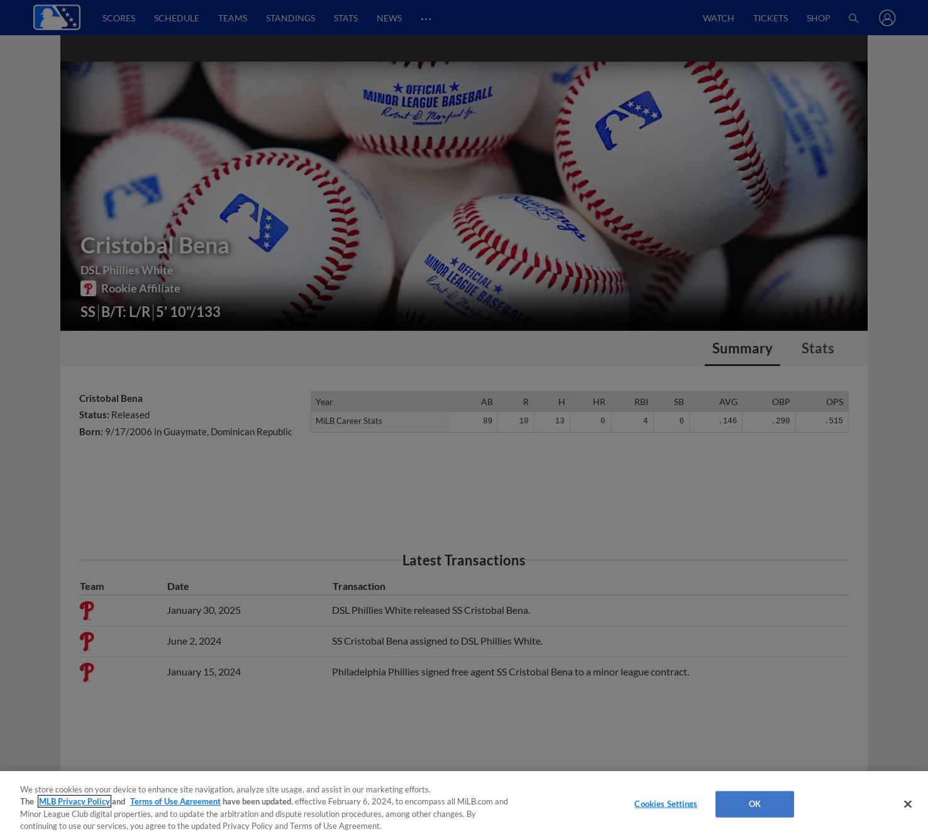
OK (755, 804)
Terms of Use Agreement (175, 801)
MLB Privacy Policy (74, 801)
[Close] (908, 804)
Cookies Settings (665, 804)
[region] (464, 805)
